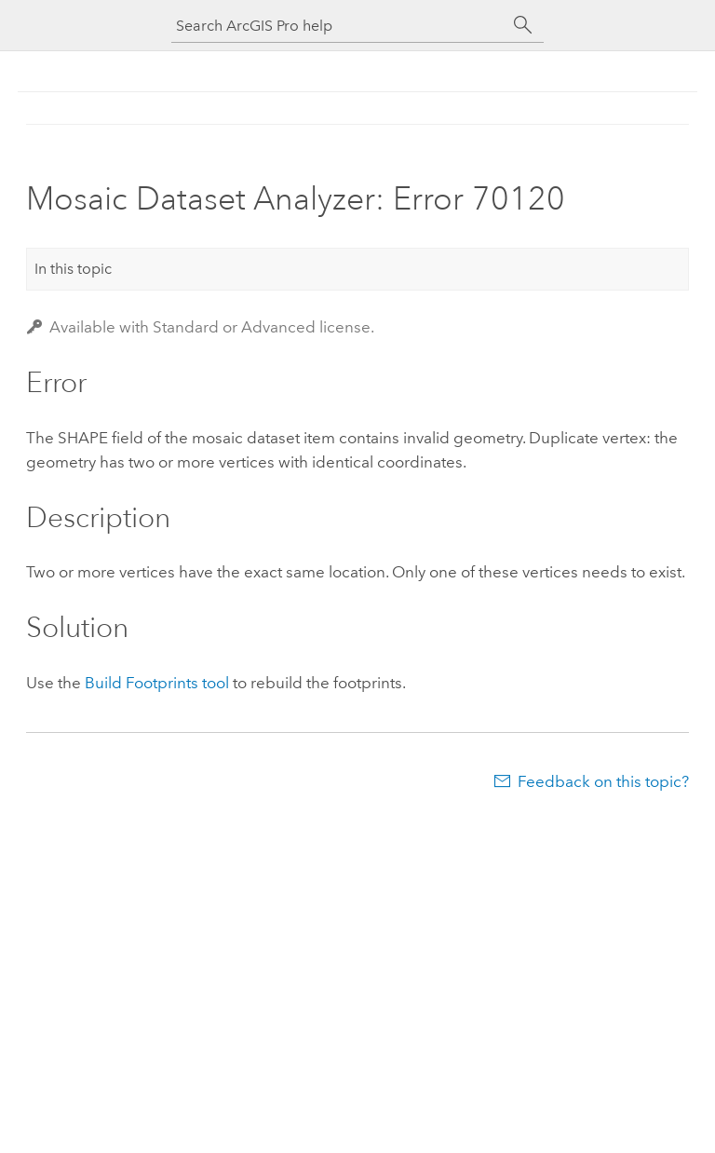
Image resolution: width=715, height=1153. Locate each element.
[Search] (523, 25)
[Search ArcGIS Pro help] (338, 25)
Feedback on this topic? (603, 781)
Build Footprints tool (157, 682)
